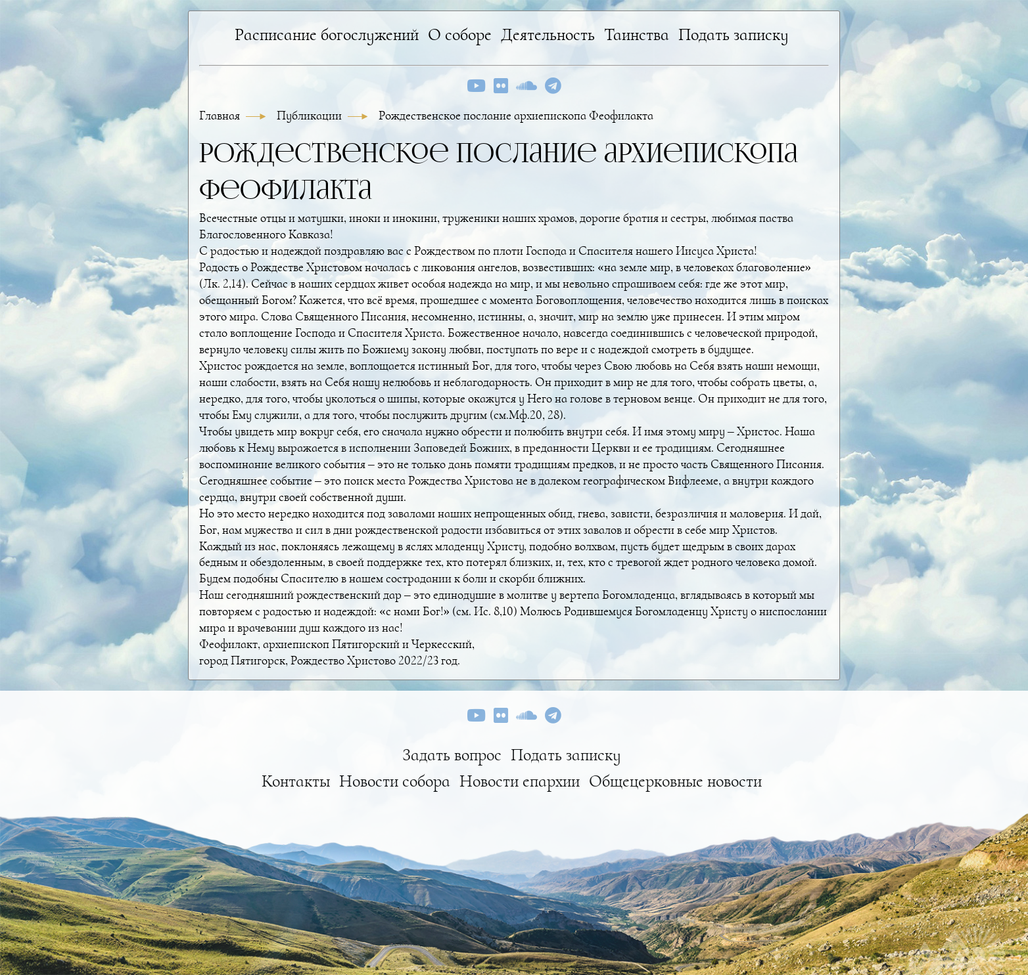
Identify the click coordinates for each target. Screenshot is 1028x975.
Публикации (310, 115)
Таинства (636, 34)
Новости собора (394, 781)
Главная (221, 115)
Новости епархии (519, 781)
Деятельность (548, 34)
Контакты (296, 781)
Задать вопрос (452, 755)
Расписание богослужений (327, 34)
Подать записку (733, 34)
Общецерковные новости (675, 781)
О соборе (460, 34)
